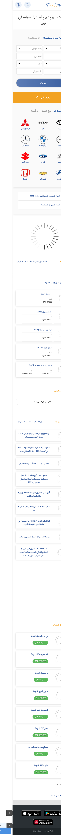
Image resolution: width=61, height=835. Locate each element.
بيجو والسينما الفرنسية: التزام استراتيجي (21, 463)
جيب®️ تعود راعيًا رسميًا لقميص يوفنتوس (21, 537)
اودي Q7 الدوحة (29, 729)
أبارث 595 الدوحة (28, 766)
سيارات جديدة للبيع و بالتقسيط (45, 282)
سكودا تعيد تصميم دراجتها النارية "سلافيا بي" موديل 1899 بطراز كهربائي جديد (21, 449)
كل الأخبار (26, 421)
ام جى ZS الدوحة (29, 673)
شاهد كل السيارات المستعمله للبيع (19, 261)
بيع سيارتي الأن (39, 97)
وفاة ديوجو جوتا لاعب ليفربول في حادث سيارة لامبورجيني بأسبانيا (21, 435)
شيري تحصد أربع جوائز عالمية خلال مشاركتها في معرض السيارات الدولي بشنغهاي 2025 (21, 478)
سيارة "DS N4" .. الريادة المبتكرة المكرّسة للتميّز (21, 508)
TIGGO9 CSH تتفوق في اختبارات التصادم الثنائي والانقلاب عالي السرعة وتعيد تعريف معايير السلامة (21, 552)
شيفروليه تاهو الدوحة (27, 710)
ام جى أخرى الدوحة (28, 692)
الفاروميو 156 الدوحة (27, 655)
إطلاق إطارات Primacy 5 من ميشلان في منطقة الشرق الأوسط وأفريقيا (21, 523)
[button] (44, 48)
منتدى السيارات (12, 421)
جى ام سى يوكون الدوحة (26, 747)
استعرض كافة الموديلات (48, 796)
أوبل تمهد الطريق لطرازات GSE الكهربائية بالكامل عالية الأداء (21, 494)
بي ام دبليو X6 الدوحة (27, 636)
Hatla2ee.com (27, 831)
